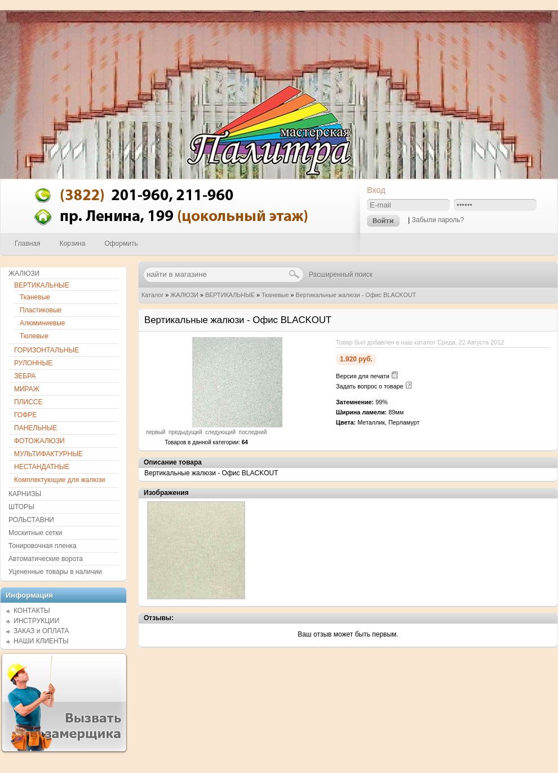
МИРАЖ (26, 389)
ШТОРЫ (21, 507)
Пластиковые (40, 310)
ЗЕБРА (25, 376)
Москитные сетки (35, 533)
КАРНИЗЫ (24, 494)
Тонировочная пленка (42, 546)
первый (156, 432)
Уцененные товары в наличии (55, 572)
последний (253, 432)
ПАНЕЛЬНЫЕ (35, 428)
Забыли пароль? (437, 220)
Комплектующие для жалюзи (59, 480)
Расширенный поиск (341, 275)
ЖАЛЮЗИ (184, 294)
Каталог (152, 294)
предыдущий (185, 432)
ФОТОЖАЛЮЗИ (39, 441)
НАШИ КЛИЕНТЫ (41, 641)
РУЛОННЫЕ (33, 363)
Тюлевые (34, 336)
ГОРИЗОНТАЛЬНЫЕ (46, 350)
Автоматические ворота (45, 559)
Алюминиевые (42, 323)
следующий (220, 432)
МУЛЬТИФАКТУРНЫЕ (48, 454)
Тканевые (275, 294)
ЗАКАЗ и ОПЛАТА (41, 631)
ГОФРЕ (25, 415)
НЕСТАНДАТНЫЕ (41, 467)
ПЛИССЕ (28, 402)
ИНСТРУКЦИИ (36, 621)
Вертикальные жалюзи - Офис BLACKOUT (356, 294)
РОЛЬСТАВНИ (31, 520)
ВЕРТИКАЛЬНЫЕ (230, 294)
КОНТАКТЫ (32, 611)
